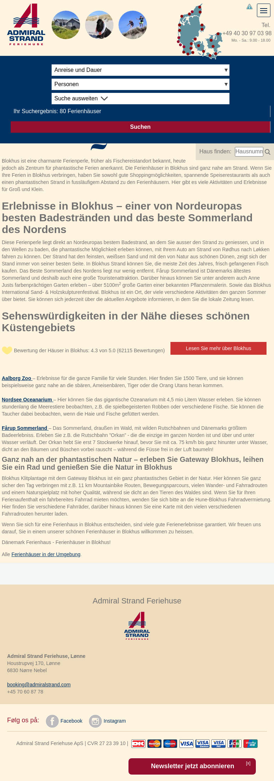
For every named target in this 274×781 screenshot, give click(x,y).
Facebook (64, 721)
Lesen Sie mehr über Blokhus (218, 348)
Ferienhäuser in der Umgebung (45, 554)
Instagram (107, 721)
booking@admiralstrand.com (38, 684)
